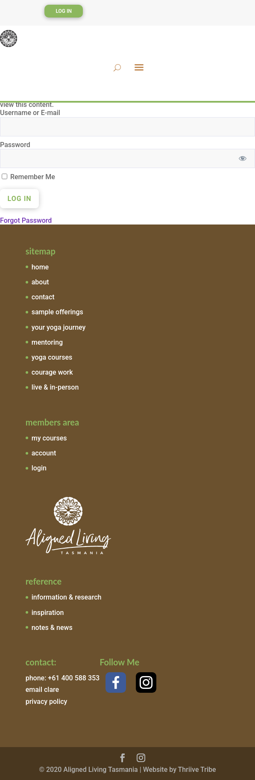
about (40, 282)
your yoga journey (59, 327)
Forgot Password (26, 220)
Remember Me (28, 177)
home (40, 267)
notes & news (52, 627)
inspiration (48, 613)
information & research (67, 597)
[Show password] (243, 158)
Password (15, 145)
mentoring (47, 342)
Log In (64, 11)
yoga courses (52, 357)
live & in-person (55, 387)
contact (43, 297)
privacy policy (46, 701)
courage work (52, 372)
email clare (42, 689)
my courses (49, 438)
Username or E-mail (30, 113)
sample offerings (57, 312)
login (39, 468)
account (44, 453)
